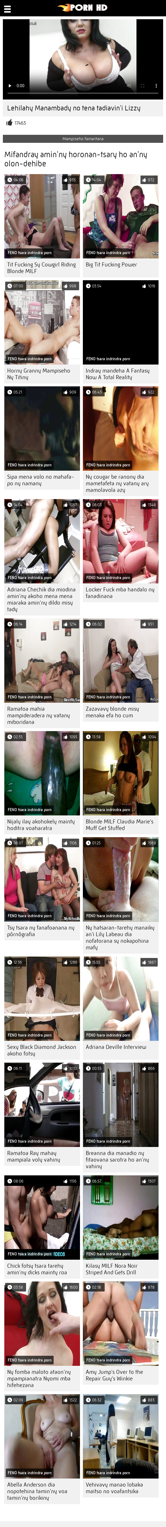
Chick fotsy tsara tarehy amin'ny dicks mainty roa (37, 1269)
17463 (20, 123)
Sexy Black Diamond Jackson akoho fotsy (41, 1050)
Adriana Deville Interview (116, 1047)
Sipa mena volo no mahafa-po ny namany (40, 480)
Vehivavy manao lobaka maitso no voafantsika (114, 1488)
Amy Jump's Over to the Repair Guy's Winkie (114, 1375)
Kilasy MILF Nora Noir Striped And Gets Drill (112, 1269)
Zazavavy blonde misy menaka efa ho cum (112, 712)
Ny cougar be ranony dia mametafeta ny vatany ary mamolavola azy (117, 483)
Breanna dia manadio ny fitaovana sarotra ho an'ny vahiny (117, 1160)
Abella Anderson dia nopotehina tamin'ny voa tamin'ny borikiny (37, 1491)
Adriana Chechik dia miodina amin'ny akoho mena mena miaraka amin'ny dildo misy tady (41, 599)
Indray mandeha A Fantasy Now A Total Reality (118, 374)
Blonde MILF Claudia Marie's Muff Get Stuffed (119, 824)
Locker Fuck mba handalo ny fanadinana (120, 592)
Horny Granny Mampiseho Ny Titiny (38, 374)
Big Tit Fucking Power (111, 264)
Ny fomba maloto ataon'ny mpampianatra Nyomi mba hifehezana (39, 1378)
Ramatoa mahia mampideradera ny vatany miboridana (38, 715)
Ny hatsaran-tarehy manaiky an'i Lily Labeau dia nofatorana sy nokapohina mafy (120, 937)
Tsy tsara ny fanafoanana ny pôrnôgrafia (41, 931)
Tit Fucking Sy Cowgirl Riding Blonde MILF (41, 267)
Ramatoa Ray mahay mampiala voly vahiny (33, 1156)
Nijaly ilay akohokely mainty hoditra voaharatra (41, 824)
